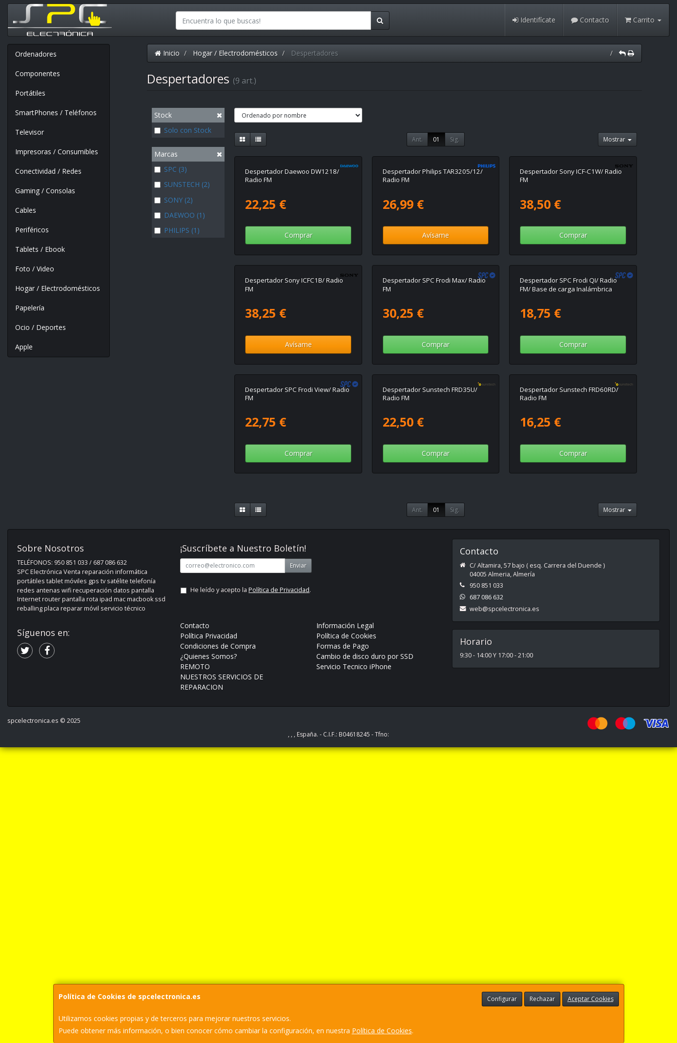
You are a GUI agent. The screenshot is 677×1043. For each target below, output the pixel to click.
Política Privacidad (208, 931)
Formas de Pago (342, 941)
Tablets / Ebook (40, 249)
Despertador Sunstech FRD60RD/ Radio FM (569, 688)
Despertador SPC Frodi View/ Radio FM (297, 688)
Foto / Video (34, 268)
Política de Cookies (382, 1030)
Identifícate (534, 19)
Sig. (454, 139)
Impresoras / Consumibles (56, 151)
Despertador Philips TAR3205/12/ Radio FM (433, 274)
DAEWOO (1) (179, 215)
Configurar (502, 999)
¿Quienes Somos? (208, 952)
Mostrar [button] (617, 139)
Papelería (29, 307)
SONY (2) (173, 200)
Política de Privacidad (278, 885)
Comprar (298, 333)
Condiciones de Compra (218, 941)
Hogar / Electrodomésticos (57, 288)
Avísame (435, 333)
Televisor (29, 132)
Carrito (643, 19)
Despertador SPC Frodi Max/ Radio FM (434, 481)
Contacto (590, 19)
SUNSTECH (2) (182, 184)
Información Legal (345, 921)
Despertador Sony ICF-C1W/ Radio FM (571, 274)
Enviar (298, 861)
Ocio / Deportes (40, 327)
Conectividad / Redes (48, 171)
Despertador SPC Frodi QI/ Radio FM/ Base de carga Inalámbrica (568, 481)
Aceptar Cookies (591, 999)
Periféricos (32, 229)
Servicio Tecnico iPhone (353, 962)
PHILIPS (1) (177, 230)
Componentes (37, 73)
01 (436, 139)
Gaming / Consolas (45, 190)
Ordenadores (36, 54)
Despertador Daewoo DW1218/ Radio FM (292, 274)
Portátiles (30, 93)
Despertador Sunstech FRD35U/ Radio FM (430, 688)
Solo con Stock (182, 130)
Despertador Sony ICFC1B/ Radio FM (294, 481)
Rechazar (542, 999)
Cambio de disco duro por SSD (364, 952)
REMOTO (195, 962)
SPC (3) (170, 169)
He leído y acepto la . (250, 885)
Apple (24, 346)
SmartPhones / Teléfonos (56, 112)
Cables (25, 210)
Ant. (417, 139)
